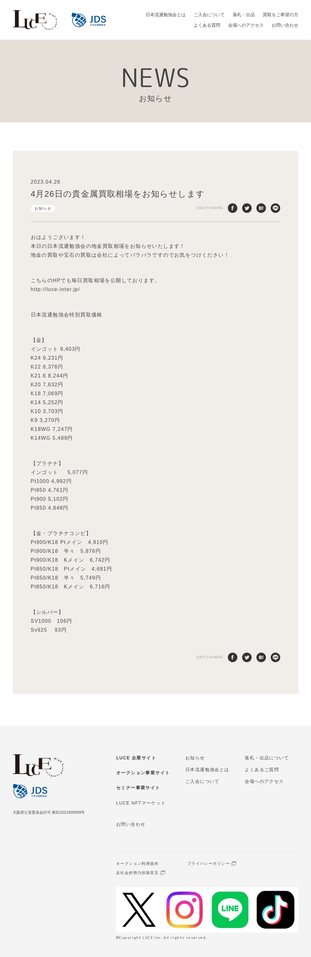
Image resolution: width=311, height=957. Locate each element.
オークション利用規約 (137, 863)
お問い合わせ (285, 25)
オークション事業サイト (143, 772)
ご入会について (209, 14)
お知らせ (43, 208)
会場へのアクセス (246, 25)
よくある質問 (207, 25)
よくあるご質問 (262, 769)
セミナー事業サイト (138, 787)
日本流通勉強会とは (166, 14)
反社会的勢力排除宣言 (137, 873)
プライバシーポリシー (208, 863)
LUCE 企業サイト (136, 757)
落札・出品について (267, 757)
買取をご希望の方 (280, 14)
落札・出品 (244, 14)
